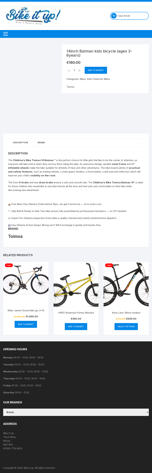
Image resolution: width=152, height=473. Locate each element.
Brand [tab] (41, 142)
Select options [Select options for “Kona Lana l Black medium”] (126, 326)
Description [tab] (20, 142)
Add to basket (96, 70)
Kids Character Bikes (98, 78)
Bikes (83, 78)
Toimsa (70, 86)
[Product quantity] (74, 70)
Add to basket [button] (26, 324)
